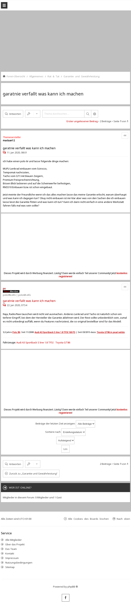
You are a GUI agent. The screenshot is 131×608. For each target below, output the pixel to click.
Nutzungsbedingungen (18, 562)
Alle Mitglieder (13, 540)
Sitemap (10, 567)
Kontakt (9, 553)
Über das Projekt (15, 544)
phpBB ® (72, 586)
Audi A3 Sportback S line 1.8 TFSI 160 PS (55, 332)
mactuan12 (9, 140)
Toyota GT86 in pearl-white (111, 332)
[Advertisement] (67, 40)
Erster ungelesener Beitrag (82, 121)
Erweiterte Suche (94, 113)
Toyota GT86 (62, 342)
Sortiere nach (65, 432)
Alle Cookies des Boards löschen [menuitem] (88, 518)
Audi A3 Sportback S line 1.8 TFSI (35, 342)
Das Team (11, 549)
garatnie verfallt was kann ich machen (43, 94)
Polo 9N (16, 332)
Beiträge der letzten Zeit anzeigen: (65, 423)
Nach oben (123, 518)
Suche (87, 113)
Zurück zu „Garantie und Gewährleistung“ (33, 473)
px (4, 288)
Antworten (15, 114)
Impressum (12, 558)
